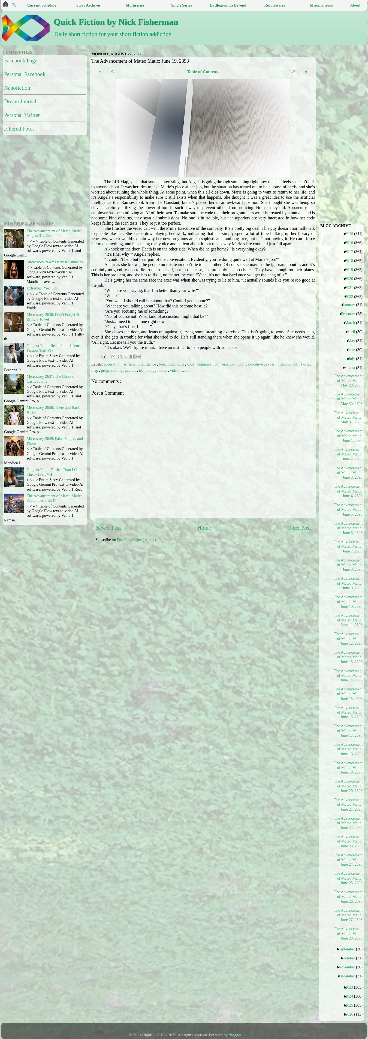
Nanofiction (17, 88)
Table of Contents (203, 72)
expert (271, 364)
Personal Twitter (22, 115)
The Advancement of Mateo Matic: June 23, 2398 (348, 841)
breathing (167, 364)
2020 (351, 278)
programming (112, 370)
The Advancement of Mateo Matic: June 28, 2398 (348, 933)
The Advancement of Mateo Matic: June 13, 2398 (348, 657)
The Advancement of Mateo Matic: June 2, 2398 (348, 454)
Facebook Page (20, 61)
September (348, 949)
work (186, 370)
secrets (131, 370)
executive (256, 364)
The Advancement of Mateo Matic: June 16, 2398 (348, 712)
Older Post (299, 528)
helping (285, 364)
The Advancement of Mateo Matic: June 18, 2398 (348, 749)
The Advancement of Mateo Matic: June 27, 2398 (348, 915)
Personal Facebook (25, 74)
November (349, 967)
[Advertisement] (222, 589)
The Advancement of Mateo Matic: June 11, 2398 (348, 620)
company (205, 364)
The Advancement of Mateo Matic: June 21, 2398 (348, 804)
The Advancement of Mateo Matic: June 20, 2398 (348, 786)
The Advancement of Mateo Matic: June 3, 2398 (348, 473)
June (353, 350)
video (175, 370)
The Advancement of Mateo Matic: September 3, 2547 (54, 498)
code (191, 364)
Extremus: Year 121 (42, 288)
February (350, 314)
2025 (351, 1005)
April (353, 332)
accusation (112, 364)
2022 (351, 296)
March (352, 323)
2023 (351, 987)
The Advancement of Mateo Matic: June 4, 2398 (348, 491)
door (242, 364)
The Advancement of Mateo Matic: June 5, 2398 (348, 510)
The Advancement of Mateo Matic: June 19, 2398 (348, 768)
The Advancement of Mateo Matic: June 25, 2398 (348, 878)
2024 (351, 996)
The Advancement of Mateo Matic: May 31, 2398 (348, 417)
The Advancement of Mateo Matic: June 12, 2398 (348, 638)
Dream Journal (20, 101)
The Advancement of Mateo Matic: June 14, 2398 (348, 675)
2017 (351, 251)
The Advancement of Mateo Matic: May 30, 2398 (348, 399)
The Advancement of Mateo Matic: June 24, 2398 (348, 860)
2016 (351, 242)
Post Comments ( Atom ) (136, 539)
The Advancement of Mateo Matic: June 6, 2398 (348, 528)
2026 (351, 1014)
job (296, 364)
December (349, 976)
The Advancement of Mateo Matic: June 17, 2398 (348, 731)
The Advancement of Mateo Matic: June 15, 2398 (348, 694)
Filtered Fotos (19, 129)
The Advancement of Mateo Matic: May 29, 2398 (348, 381)
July (353, 359)
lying (305, 364)
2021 (351, 287)
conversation (225, 364)
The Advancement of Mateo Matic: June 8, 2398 (348, 565)
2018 (351, 260)
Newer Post (108, 528)
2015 (351, 233)
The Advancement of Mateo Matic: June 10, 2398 (348, 602)
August (351, 368)
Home (204, 528)
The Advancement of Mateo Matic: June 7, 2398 (348, 546)
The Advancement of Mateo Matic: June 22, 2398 (348, 823)
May (353, 341)
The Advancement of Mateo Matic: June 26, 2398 (348, 897)
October (350, 958)
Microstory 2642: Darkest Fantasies (55, 262)
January (351, 305)
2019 (351, 269)
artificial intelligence (140, 364)
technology (148, 370)
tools (163, 370)
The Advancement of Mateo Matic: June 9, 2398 (348, 583)
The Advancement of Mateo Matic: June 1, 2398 (348, 436)
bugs (181, 364)
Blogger (235, 1035)
